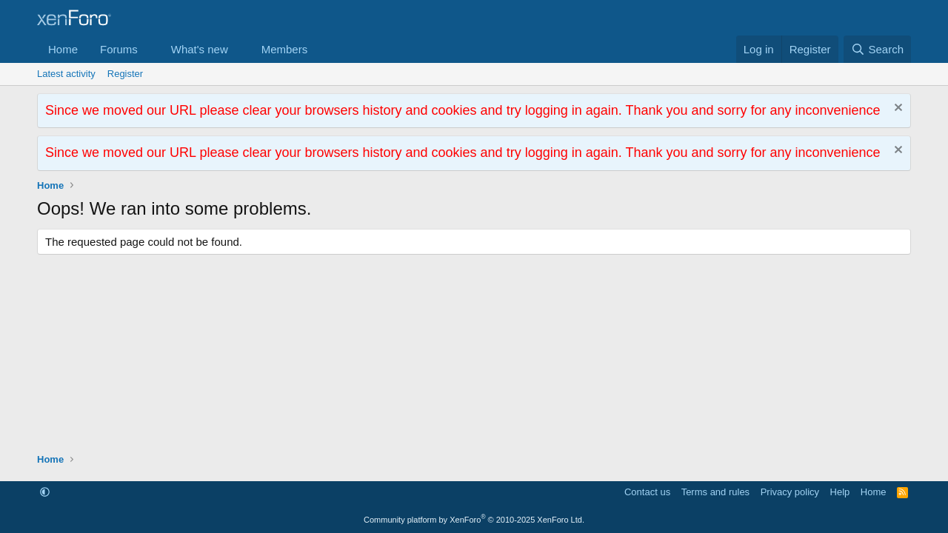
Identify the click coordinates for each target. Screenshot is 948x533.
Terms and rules (715, 491)
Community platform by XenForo (474, 519)
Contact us (647, 491)
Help (840, 491)
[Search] (877, 49)
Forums (119, 49)
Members (284, 49)
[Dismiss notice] (896, 109)
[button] (149, 49)
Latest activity (66, 73)
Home (63, 49)
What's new (199, 49)
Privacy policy (790, 491)
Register (125, 73)
